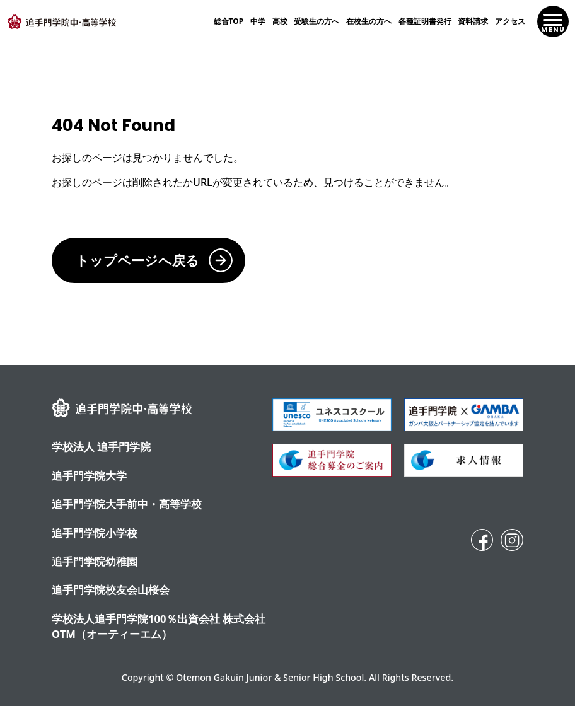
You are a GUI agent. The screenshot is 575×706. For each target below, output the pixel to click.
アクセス (510, 21)
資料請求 (473, 21)
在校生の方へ (369, 21)
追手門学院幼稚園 (94, 561)
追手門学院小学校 (94, 533)
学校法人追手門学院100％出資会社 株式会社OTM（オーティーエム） (158, 626)
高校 (280, 21)
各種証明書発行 (424, 21)
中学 (257, 21)
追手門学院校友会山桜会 (111, 589)
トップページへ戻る (137, 260)
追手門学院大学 (89, 475)
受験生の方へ (316, 21)
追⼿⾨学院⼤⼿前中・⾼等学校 (127, 504)
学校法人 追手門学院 (101, 446)
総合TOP (229, 21)
